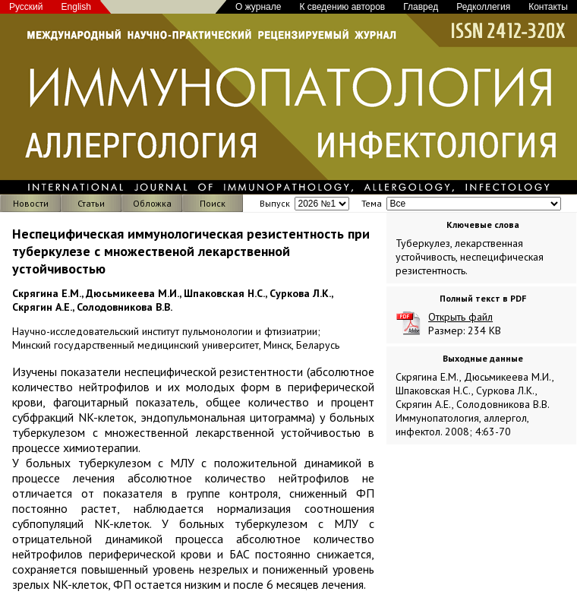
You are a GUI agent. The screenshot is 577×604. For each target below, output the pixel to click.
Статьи (91, 203)
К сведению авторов (342, 7)
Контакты (548, 7)
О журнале (258, 7)
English (76, 7)
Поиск (212, 203)
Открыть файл (460, 317)
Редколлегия (483, 7)
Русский (26, 7)
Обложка (152, 203)
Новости (31, 203)
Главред (420, 7)
